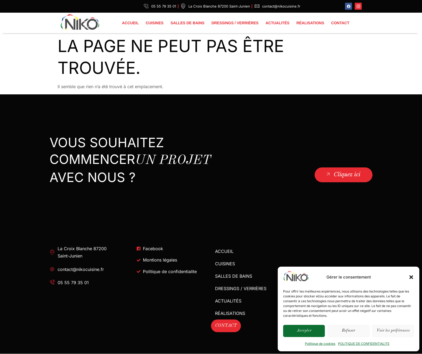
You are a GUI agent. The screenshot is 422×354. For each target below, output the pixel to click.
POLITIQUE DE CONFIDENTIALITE (363, 344)
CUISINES (154, 23)
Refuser (348, 331)
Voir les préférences (393, 331)
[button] (411, 277)
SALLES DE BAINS (188, 23)
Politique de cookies (320, 344)
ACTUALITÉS (278, 23)
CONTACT (340, 23)
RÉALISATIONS (310, 23)
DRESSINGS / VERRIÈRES (235, 23)
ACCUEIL (130, 23)
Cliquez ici (342, 174)
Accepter (304, 331)
